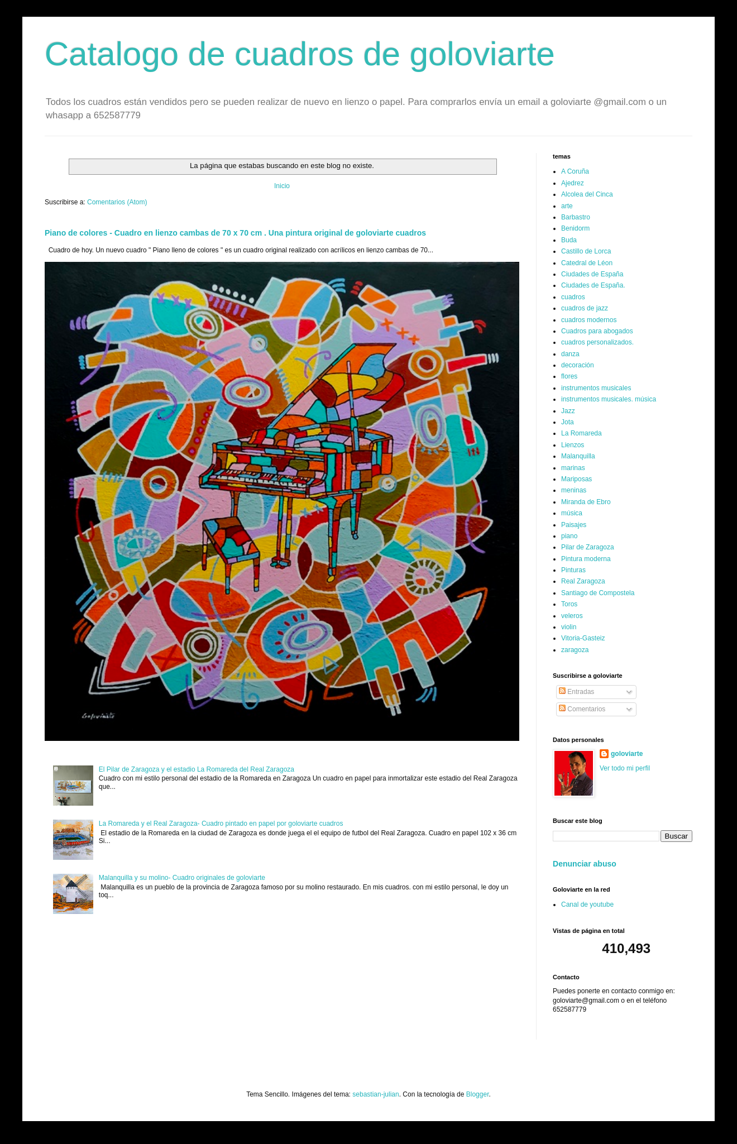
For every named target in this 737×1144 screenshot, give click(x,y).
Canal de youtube (587, 904)
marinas (573, 468)
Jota (567, 422)
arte (567, 206)
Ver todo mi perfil (625, 768)
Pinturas (573, 570)
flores (569, 376)
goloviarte (627, 754)
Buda (569, 240)
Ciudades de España (592, 274)
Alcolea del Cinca (587, 194)
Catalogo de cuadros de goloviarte (300, 54)
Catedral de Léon (586, 263)
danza (570, 354)
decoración (577, 365)
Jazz (568, 411)
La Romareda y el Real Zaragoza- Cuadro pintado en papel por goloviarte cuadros (221, 823)
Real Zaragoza (583, 581)
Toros (569, 604)
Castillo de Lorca (586, 251)
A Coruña (575, 171)
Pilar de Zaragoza (587, 547)
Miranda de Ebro (586, 502)
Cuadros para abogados (597, 331)
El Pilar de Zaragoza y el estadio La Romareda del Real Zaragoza (196, 769)
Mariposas (576, 479)
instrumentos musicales (596, 388)
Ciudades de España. (593, 285)
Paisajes (573, 525)
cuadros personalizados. (597, 342)
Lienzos (572, 445)
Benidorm (575, 228)
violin (568, 627)
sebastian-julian (375, 1094)
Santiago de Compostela (597, 593)
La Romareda (581, 433)
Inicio (282, 186)
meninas (573, 490)
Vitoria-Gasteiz (583, 638)
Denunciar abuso (584, 863)
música (571, 513)
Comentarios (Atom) (117, 202)
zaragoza (574, 650)
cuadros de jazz (584, 308)
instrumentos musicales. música (608, 399)
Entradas (576, 692)
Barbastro (575, 217)
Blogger (477, 1094)
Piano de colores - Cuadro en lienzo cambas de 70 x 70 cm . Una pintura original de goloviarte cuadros (235, 232)
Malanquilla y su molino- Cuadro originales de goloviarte (182, 878)
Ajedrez (572, 183)
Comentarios (582, 709)
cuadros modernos (588, 320)
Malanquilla (578, 456)
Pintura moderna (586, 559)
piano (569, 536)
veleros (572, 616)
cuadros (573, 297)
